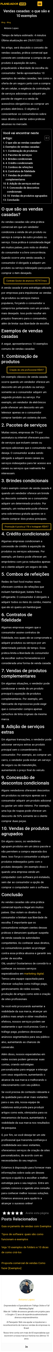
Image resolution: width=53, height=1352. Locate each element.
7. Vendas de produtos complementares (19, 177)
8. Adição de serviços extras (23, 183)
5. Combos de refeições (19, 167)
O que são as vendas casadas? (23, 142)
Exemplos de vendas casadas (22, 146)
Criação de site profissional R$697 (26, 370)
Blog (3, 22)
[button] (39, 3)
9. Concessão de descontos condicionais (23, 189)
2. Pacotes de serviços (19, 155)
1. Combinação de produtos (21, 150)
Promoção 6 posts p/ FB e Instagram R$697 (26, 526)
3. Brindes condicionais (19, 158)
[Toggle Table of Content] (45, 138)
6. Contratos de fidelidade (20, 171)
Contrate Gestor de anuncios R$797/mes (26, 280)
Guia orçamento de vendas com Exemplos (26, 1226)
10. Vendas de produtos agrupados (27, 195)
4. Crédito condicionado (19, 163)
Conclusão (13, 199)
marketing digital (34, 973)
